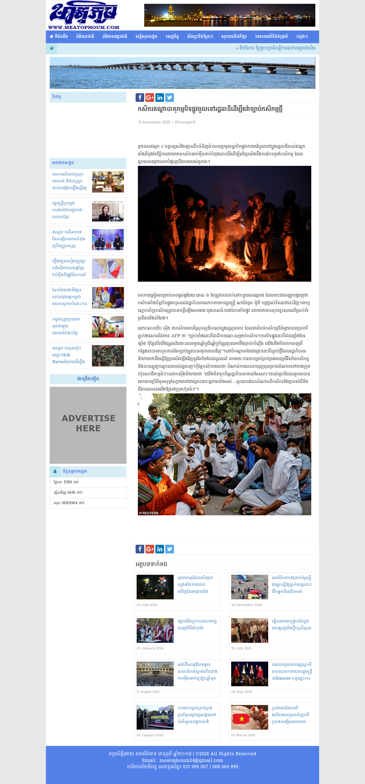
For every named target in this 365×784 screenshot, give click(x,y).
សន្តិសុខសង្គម (146, 37)
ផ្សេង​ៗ (302, 37)
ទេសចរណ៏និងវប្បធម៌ (271, 37)
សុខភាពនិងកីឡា (234, 37)
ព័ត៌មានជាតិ (85, 37)
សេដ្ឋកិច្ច (172, 37)
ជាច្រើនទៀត (88, 379)
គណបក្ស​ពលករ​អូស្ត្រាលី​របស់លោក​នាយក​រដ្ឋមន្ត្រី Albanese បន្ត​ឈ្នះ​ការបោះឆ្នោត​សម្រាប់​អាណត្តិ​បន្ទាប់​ (292, 678)
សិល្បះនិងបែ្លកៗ (200, 37)
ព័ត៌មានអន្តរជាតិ (115, 37)
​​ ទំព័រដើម (59, 37)
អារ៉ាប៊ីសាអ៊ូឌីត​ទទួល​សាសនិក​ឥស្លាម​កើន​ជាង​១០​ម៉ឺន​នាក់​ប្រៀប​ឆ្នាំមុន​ (197, 672)
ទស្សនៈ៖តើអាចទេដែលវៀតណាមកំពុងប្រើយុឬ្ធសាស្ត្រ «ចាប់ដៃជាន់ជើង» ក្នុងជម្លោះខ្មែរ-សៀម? (70, 246)
